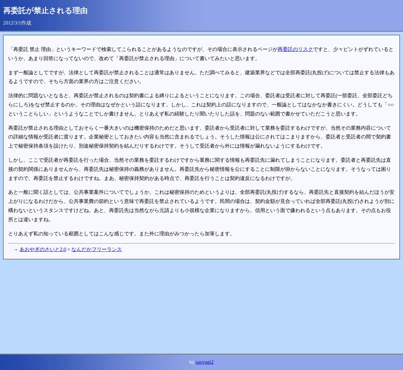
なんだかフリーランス (96, 249)
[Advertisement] (192, 306)
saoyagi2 (205, 362)
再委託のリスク (295, 49)
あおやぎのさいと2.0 (43, 249)
